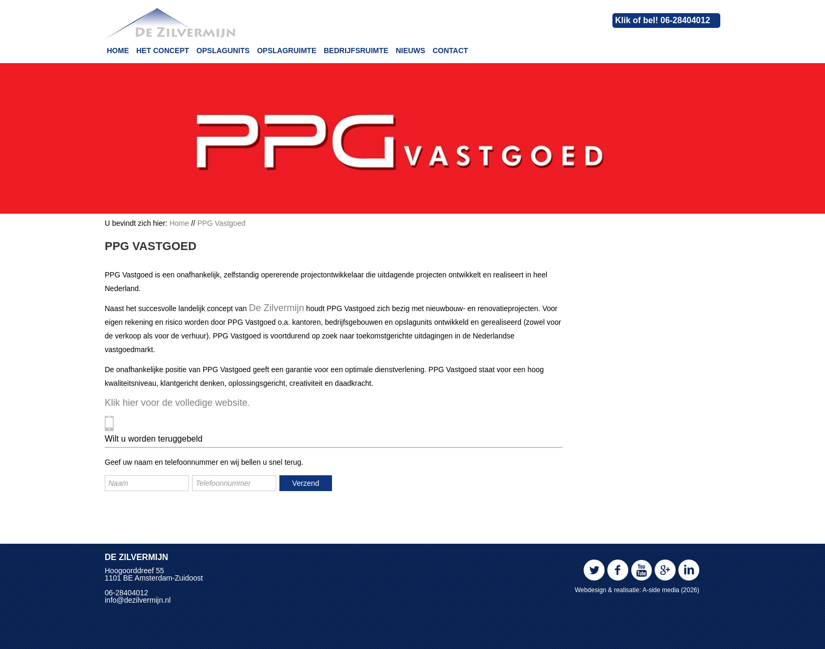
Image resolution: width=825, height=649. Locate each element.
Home (118, 50)
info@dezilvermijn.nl (137, 600)
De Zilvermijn (276, 308)
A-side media (660, 590)
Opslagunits (222, 50)
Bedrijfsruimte (356, 50)
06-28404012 (126, 592)
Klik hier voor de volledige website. (177, 402)
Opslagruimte (286, 50)
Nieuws (410, 50)
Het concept (162, 50)
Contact (450, 50)
